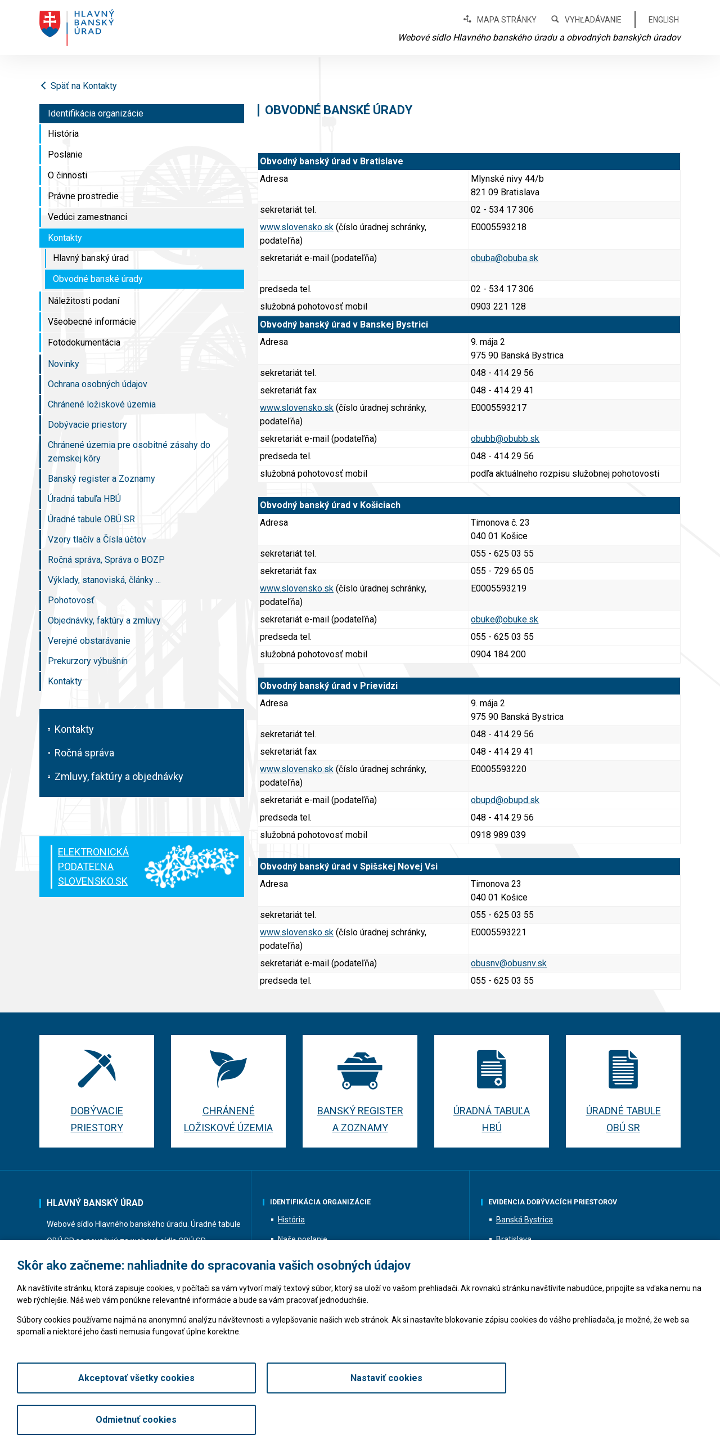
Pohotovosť (71, 600)
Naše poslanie (302, 1239)
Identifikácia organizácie (95, 113)
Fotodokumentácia (84, 342)
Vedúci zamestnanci (87, 217)
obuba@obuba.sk (504, 258)
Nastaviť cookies (360, 1419)
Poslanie (65, 154)
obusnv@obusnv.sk (509, 963)
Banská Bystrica (524, 1219)
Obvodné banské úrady (98, 279)
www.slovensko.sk (297, 227)
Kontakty (65, 237)
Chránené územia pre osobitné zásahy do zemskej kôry (129, 452)
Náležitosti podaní (83, 300)
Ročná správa (84, 753)
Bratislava (514, 1239)
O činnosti (67, 175)
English (664, 19)
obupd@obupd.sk (505, 800)
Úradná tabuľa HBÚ (84, 499)
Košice (507, 1258)
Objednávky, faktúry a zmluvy (104, 620)
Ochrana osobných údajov (97, 384)
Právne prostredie (83, 196)
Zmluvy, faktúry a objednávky (119, 776)
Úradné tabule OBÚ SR (91, 519)
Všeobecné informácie (92, 321)
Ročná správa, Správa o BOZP (106, 559)
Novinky (63, 363)
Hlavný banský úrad (91, 258)
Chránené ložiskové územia (102, 404)
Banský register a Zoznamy (101, 478)
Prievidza (512, 1278)
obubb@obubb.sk (505, 438)
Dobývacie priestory (87, 424)
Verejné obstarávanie (89, 640)
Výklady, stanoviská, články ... (104, 580)
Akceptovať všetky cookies (127, 1419)
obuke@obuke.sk (504, 619)
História (63, 133)
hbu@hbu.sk (157, 1265)
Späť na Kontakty (78, 85)
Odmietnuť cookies (592, 1419)
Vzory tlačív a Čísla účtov (97, 539)
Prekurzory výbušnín (88, 661)
